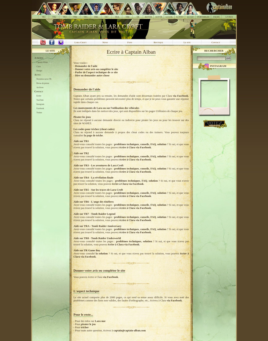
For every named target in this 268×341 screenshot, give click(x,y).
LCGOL (169, 17)
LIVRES (229, 17)
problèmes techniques (126, 144)
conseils (144, 144)
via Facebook (180, 95)
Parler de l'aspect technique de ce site (96, 72)
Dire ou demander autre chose (92, 75)
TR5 (86, 17)
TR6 (96, 17)
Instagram (40, 104)
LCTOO (179, 17)
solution (161, 144)
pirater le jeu (88, 324)
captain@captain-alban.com (129, 330)
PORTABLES (203, 17)
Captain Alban (42, 62)
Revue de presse (42, 83)
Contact (215, 42)
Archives (40, 87)
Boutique (158, 42)
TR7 (106, 17)
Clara (38, 66)
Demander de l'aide (86, 66)
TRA (117, 17)
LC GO (190, 17)
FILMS (216, 17)
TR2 (54, 17)
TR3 (65, 17)
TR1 (44, 17)
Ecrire (38, 96)
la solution (102, 253)
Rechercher (214, 50)
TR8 (127, 17)
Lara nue (100, 321)
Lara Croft (81, 42)
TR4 (75, 17)
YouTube (40, 100)
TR (138, 17)
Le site (187, 42)
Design (39, 71)
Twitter (39, 113)
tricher (85, 327)
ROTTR (148, 17)
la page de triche (93, 135)
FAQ (153, 144)
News (105, 42)
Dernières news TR (44, 79)
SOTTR (158, 17)
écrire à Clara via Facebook (135, 147)
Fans (129, 42)
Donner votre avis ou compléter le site (96, 69)
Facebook (40, 108)
